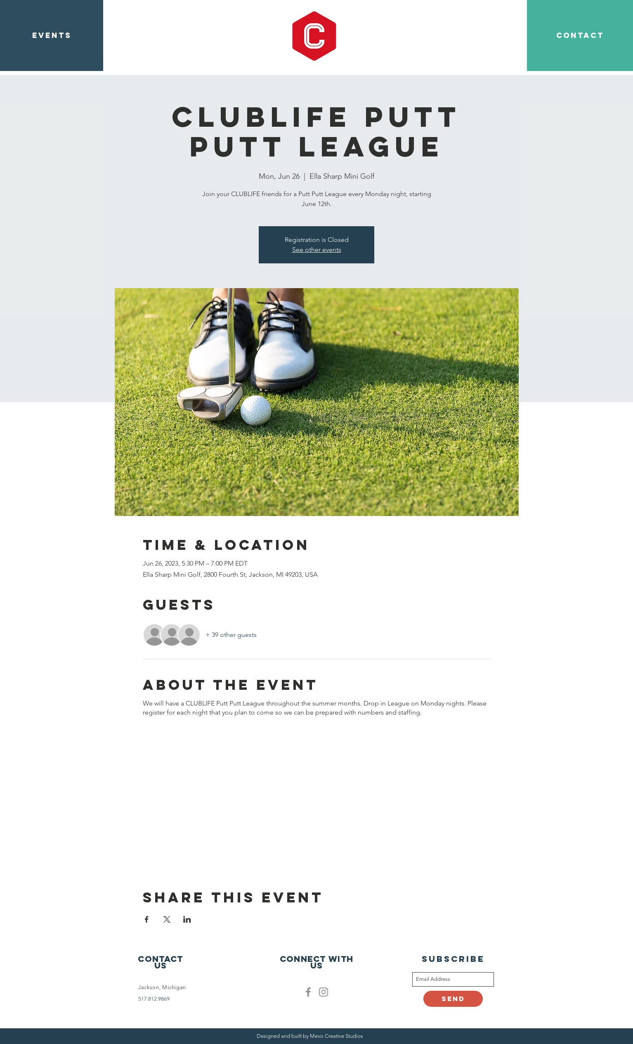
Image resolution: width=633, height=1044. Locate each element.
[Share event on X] (167, 919)
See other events (316, 249)
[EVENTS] (51, 35)
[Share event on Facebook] (147, 919)
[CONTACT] (580, 35)
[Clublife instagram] (323, 992)
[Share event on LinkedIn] (187, 919)
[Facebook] (308, 992)
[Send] (453, 999)
